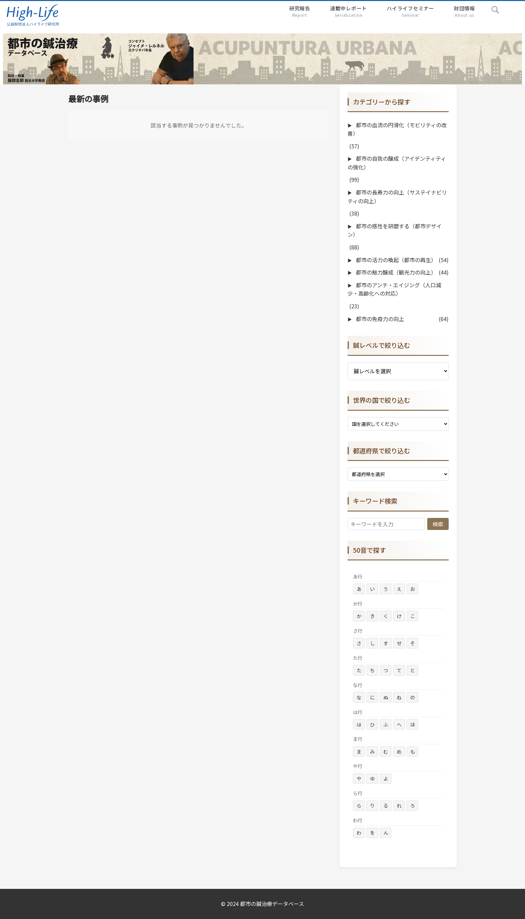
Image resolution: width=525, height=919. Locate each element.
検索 (438, 524)
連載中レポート (348, 11)
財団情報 (464, 11)
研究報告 (299, 11)
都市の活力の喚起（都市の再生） (395, 260)
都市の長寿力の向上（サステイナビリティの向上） (397, 196)
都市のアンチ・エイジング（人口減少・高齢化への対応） (394, 289)
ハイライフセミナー (410, 11)
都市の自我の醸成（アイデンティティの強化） (397, 162)
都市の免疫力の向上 (379, 319)
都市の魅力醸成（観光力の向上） (395, 272)
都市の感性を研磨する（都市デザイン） (395, 230)
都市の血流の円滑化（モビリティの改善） (397, 129)
